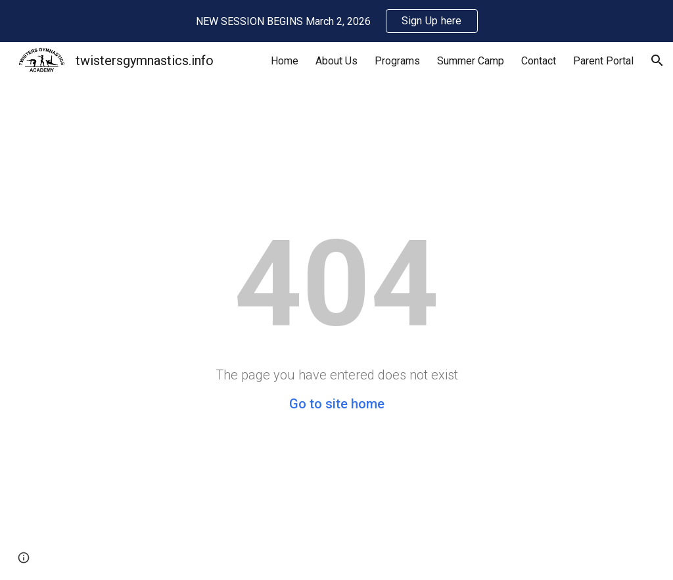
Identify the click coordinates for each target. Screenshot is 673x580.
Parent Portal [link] (603, 61)
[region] (336, 21)
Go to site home (336, 404)
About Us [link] (336, 61)
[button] (657, 60)
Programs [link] (397, 61)
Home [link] (284, 61)
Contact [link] (538, 61)
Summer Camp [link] (470, 61)
